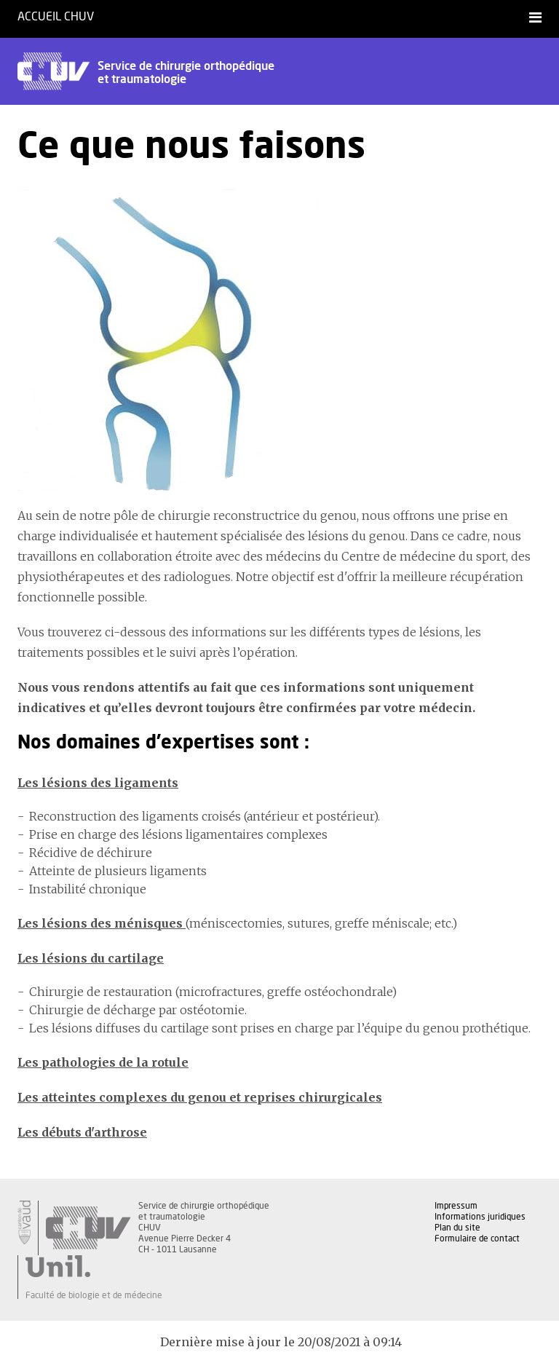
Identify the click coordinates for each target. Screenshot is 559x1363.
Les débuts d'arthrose (82, 1132)
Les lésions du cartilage (90, 958)
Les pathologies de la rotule (103, 1062)
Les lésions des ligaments (97, 782)
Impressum (456, 1205)
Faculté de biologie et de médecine (93, 1295)
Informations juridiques (480, 1216)
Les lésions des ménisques (101, 923)
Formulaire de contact (477, 1238)
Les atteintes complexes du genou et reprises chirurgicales (199, 1097)
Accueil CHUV (55, 17)
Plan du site (457, 1227)
